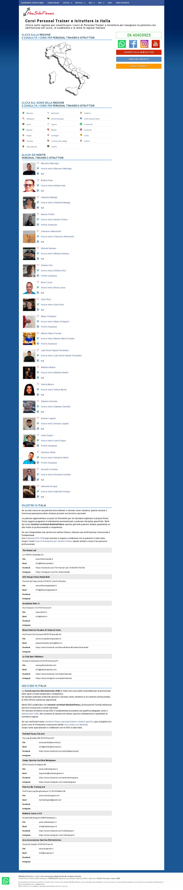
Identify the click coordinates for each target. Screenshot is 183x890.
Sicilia (86, 136)
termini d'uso (40, 884)
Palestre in (34, 505)
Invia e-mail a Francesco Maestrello (57, 236)
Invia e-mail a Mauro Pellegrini (55, 321)
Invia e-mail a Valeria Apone (54, 389)
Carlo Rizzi (46, 299)
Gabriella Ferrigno (49, 486)
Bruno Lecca (46, 282)
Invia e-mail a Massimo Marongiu (56, 168)
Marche (29, 130)
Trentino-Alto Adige (59, 141)
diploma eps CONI (30, 714)
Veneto (54, 147)
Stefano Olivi (47, 265)
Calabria (87, 113)
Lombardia (88, 124)
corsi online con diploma (75, 724)
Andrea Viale (47, 180)
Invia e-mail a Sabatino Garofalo (55, 406)
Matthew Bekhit (48, 367)
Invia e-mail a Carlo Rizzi (52, 304)
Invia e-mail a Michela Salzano (55, 253)
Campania (30, 119)
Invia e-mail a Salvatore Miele (54, 457)
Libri (110, 3)
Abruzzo (29, 113)
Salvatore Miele (48, 452)
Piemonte (88, 130)
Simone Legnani (48, 418)
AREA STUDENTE (122, 3)
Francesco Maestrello (51, 231)
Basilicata (55, 113)
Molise (54, 130)
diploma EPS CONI (36, 538)
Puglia (28, 136)
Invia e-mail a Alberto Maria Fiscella (57, 338)
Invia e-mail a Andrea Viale (53, 185)
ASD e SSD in (34, 685)
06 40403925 (139, 35)
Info (100, 3)
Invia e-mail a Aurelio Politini (54, 219)
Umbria (87, 141)
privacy (36, 886)
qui (44, 886)
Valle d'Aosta (31, 147)
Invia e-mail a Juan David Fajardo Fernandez (61, 355)
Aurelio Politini (48, 214)
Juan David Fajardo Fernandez (55, 350)
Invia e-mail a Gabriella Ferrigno (55, 491)
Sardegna (55, 136)
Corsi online (53, 3)
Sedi (90, 3)
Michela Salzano (48, 248)
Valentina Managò (49, 197)
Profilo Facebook (49, 225)
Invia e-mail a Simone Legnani (55, 423)
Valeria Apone (47, 384)
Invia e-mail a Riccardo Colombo (56, 474)
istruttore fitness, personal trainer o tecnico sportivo (69, 721)
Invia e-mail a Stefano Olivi (53, 270)
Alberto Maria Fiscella (51, 333)
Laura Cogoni (47, 435)
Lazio (28, 124)
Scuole (66, 3)
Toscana (29, 141)
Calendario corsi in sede (32, 3)
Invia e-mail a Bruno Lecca (53, 287)
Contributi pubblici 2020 (111, 878)
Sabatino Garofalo (49, 401)
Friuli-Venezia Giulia (92, 119)
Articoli (79, 3)
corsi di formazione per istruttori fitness (54, 541)
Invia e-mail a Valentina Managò (55, 202)
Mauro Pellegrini (48, 316)
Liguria (54, 124)
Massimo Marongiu (50, 163)
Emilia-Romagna (57, 119)
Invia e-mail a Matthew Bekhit (54, 372)
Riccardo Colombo (49, 469)
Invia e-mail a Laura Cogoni (53, 440)
